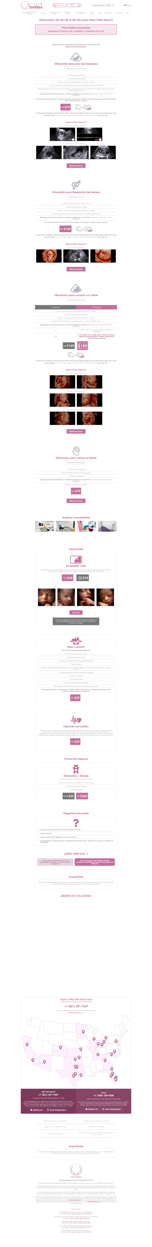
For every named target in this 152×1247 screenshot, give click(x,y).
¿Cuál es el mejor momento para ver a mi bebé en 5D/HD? (60, 829)
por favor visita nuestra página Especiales (76, 1223)
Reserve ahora (76, 165)
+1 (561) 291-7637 (76, 1006)
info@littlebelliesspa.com (76, 1013)
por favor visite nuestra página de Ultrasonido (76, 1214)
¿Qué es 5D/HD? (45, 833)
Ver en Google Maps (57, 1110)
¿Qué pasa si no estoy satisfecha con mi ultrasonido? (58, 837)
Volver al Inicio (76, 1209)
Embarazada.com (75, 1200)
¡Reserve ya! (37, 1110)
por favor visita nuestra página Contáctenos (76, 1232)
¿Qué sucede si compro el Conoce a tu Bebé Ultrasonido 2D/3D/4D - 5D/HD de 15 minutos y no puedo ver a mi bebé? (76, 841)
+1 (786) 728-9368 (104, 1095)
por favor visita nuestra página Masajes (76, 1218)
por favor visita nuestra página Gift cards (76, 1227)
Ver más (76, 612)
